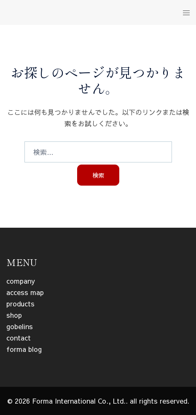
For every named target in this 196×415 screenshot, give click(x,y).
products (20, 303)
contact (18, 337)
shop (14, 314)
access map (25, 292)
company (20, 280)
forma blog (24, 349)
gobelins (19, 326)
